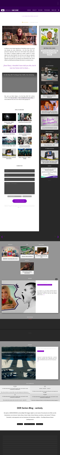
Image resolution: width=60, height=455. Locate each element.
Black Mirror (52, 400)
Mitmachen (39, 385)
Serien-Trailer (8, 404)
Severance (51, 411)
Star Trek (52, 413)
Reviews (40, 10)
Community (30, 400)
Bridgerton (40, 400)
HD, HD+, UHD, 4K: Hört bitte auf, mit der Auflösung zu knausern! (47, 270)
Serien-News (8, 400)
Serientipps (8, 398)
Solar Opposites (19, 417)
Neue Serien (55, 55)
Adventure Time (19, 398)
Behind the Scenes (8, 417)
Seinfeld (30, 411)
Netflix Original (52, 57)
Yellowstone (41, 421)
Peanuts (19, 413)
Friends (30, 402)
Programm (47, 10)
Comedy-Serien (30, 396)
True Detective (41, 419)
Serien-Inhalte (8, 396)
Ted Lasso (30, 413)
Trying (30, 421)
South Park (19, 419)
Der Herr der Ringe (52, 402)
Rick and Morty (19, 415)
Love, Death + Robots (19, 411)
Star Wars (51, 415)
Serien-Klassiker (8, 419)
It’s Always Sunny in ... (30, 404)
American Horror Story (52, 398)
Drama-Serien (41, 396)
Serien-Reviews (8, 402)
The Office (30, 419)
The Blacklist (41, 415)
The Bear (41, 413)
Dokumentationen (8, 413)
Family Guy (19, 404)
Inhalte (35, 10)
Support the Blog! (29, 385)
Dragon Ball (19, 402)
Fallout (52, 404)
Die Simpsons (19, 400)
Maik (53, 53)
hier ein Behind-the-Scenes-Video (26, 102)
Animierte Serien (19, 396)
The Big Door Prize (30, 417)
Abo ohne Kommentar (27, 201)
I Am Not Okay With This (46, 55)
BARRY (30, 398)
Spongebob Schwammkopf (19, 421)
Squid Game (41, 411)
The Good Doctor (40, 417)
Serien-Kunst (8, 411)
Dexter (41, 402)
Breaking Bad (41, 398)
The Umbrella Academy (51, 421)
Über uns (54, 10)
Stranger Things (52, 417)
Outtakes (49, 59)
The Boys (52, 419)
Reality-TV (8, 415)
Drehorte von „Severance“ (43, 324)
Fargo (41, 404)
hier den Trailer (14, 102)
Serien (29, 10)
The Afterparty (30, 415)
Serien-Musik (8, 421)
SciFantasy (45, 57)
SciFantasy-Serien (51, 396)
